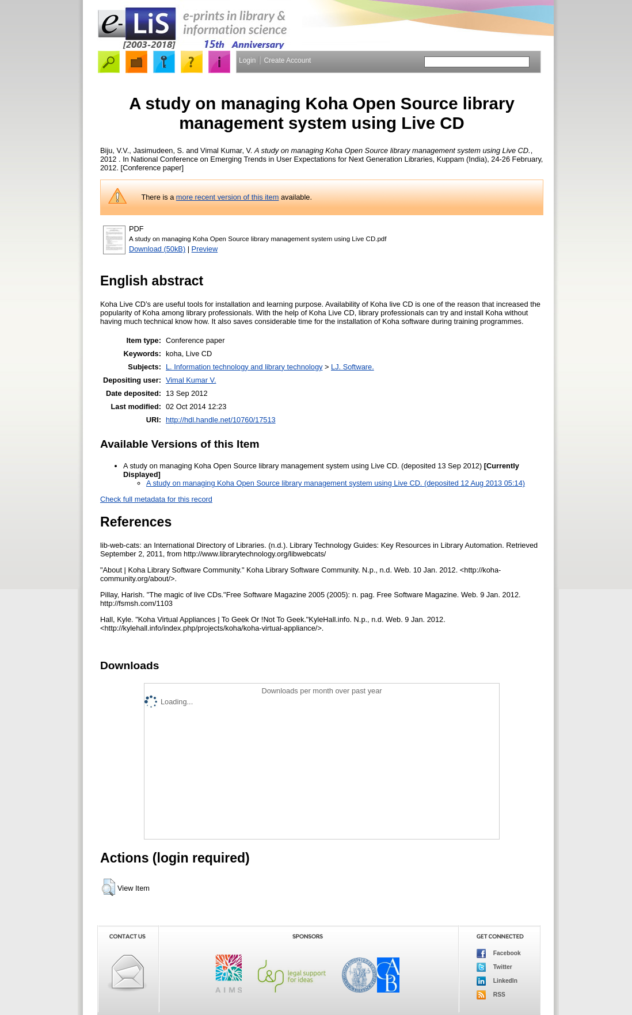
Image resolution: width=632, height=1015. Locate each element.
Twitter (494, 967)
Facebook (499, 953)
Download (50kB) (157, 249)
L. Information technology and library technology (244, 366)
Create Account (287, 60)
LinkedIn (497, 981)
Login (247, 60)
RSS (491, 994)
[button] (108, 887)
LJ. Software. (352, 366)
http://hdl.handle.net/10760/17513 (221, 419)
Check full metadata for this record (156, 499)
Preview (205, 249)
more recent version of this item (227, 197)
